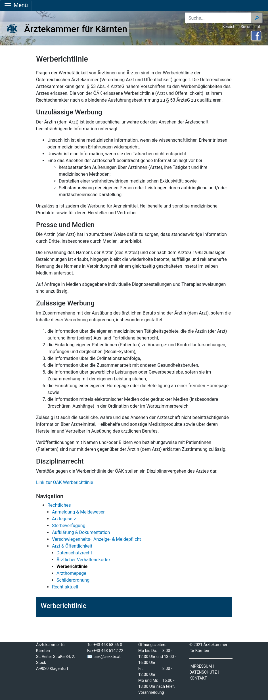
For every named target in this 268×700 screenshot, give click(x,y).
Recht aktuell (65, 587)
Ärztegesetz (64, 518)
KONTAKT (198, 678)
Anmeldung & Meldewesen (79, 512)
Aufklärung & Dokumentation (81, 532)
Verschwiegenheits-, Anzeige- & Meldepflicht (96, 539)
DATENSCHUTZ (203, 672)
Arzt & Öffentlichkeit (72, 546)
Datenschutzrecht (74, 553)
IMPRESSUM (200, 666)
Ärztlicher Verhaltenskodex (83, 559)
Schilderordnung (72, 580)
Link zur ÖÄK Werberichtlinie (64, 482)
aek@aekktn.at (108, 656)
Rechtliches (59, 505)
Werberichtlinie (63, 606)
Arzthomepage (71, 573)
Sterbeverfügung (68, 525)
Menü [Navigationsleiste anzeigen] (16, 5)
